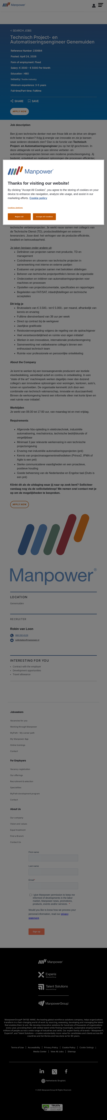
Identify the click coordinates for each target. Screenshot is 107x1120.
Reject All (19, 216)
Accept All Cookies (44, 216)
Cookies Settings (15, 208)
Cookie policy (38, 198)
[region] (53, 192)
